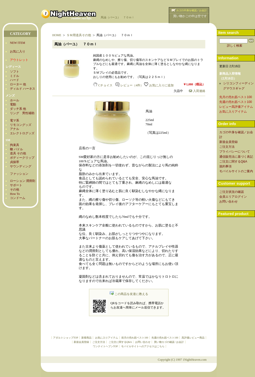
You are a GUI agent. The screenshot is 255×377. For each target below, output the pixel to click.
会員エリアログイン (233, 196)
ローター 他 (18, 84)
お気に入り (17, 51)
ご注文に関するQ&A (120, 342)
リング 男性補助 (22, 113)
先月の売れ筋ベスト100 (235, 97)
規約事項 (225, 166)
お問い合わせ (142, 342)
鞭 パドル (16, 149)
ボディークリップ (22, 157)
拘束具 (14, 145)
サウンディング (20, 166)
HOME (56, 35)
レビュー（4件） (129, 85)
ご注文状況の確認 (231, 192)
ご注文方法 (98, 342)
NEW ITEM (17, 43)
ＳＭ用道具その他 (79, 35)
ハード (14, 80)
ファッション (19, 174)
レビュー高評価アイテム (236, 107)
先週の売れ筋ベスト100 (164, 337)
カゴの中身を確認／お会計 (191, 10)
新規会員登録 (81, 342)
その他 (14, 189)
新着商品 (86, 337)
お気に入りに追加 (159, 85)
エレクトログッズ (22, 133)
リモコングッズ (20, 125)
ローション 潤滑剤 (22, 181)
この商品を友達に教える (129, 294)
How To (15, 194)
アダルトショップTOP (65, 337)
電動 (13, 104)
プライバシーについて (234, 151)
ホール (14, 100)
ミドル (14, 76)
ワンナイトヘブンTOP (105, 346)
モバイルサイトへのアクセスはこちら (142, 346)
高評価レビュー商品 (193, 337)
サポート (16, 185)
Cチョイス (102, 85)
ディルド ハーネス (22, 88)
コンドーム (17, 198)
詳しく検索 (234, 45)
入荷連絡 (197, 91)
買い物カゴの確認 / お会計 (169, 342)
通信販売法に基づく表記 (236, 156)
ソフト (14, 71)
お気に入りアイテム (106, 337)
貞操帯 (14, 162)
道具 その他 (18, 153)
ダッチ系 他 (18, 109)
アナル (14, 129)
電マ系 (14, 120)
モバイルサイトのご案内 (236, 171)
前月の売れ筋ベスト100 (134, 337)
